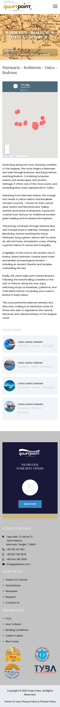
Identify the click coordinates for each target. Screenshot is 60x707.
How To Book (13, 624)
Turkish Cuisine (14, 635)
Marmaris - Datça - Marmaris (35, 366)
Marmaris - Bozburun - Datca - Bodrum (26, 54)
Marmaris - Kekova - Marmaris (36, 387)
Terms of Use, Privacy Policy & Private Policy (30, 701)
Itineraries (10, 50)
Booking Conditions (17, 630)
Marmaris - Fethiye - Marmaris (36, 345)
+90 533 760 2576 (16, 554)
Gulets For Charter (17, 579)
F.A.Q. (9, 618)
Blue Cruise (12, 641)
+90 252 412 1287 (15, 549)
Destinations (13, 585)
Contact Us (12, 602)
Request (11, 597)
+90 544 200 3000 (16, 559)
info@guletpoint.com (18, 564)
